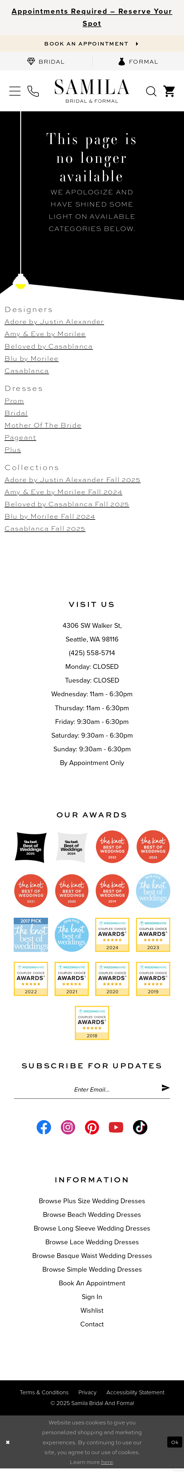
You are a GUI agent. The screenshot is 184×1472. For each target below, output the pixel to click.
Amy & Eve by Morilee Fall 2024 (63, 493)
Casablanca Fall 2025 (45, 530)
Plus (12, 451)
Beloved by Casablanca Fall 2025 (66, 505)
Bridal (16, 414)
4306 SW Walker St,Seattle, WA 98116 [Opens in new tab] (92, 634)
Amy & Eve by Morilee (45, 335)
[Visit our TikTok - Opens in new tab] (140, 1131)
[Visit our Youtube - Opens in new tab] (116, 1131)
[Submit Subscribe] (165, 1092)
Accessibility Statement (135, 1396)
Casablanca (26, 372)
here (107, 1465)
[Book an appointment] (92, 44)
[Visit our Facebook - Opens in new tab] (44, 1131)
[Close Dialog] (8, 1445)
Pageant (20, 439)
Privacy (87, 1396)
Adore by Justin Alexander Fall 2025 (72, 481)
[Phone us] (33, 93)
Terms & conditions (44, 1396)
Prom (14, 402)
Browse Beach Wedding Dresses (92, 1218)
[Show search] (151, 92)
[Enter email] (92, 1092)
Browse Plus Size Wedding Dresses (92, 1205)
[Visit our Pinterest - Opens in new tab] (92, 1131)
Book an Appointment (92, 1287)
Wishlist (92, 1314)
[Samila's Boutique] (92, 92)
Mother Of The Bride (42, 426)
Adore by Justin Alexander (54, 323)
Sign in (92, 1300)
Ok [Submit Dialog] (174, 1445)
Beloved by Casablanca (48, 347)
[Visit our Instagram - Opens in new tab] (68, 1131)
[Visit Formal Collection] (138, 62)
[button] (15, 93)
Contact (92, 1328)
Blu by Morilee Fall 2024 (49, 517)
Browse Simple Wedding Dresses (92, 1273)
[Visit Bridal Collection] (46, 62)
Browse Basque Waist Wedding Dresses (92, 1259)
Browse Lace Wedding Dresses (92, 1246)
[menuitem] (46, 62)
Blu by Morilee (31, 359)
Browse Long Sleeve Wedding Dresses (92, 1232)
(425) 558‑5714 (92, 655)
